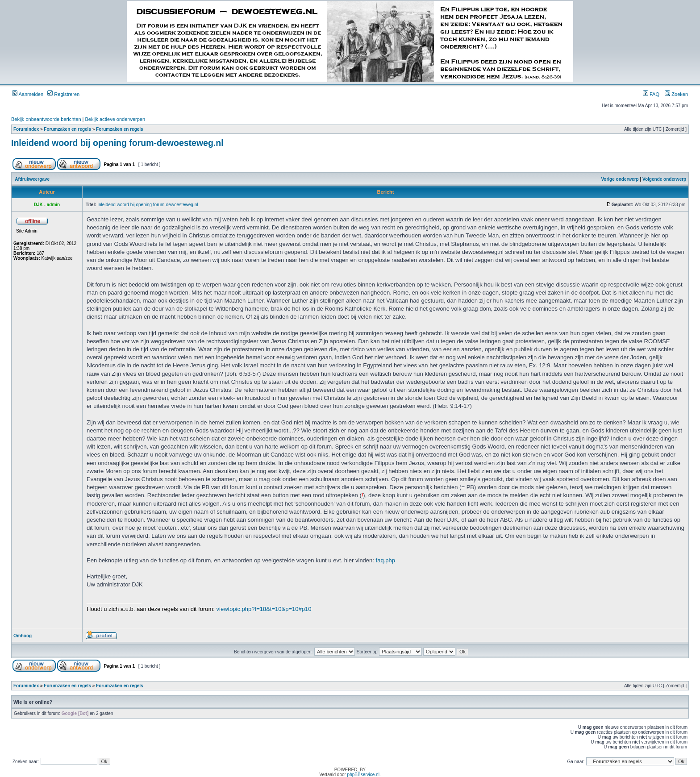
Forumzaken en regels (67, 129)
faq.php (385, 560)
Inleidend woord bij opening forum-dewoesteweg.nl (117, 143)
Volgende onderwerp (664, 179)
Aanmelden (27, 94)
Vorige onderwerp (619, 179)
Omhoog (22, 635)
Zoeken (676, 94)
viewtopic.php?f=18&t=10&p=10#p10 (264, 609)
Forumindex (26, 129)
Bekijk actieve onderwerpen (115, 119)
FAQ (651, 94)
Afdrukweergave (32, 179)
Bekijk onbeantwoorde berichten (46, 119)
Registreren (63, 94)
